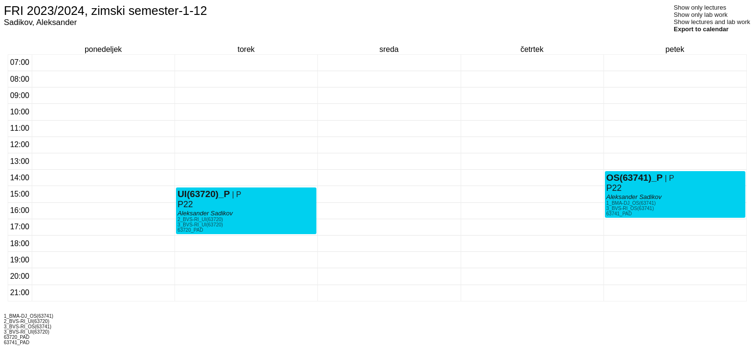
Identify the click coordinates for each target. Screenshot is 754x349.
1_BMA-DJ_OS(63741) (631, 203)
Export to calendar (701, 29)
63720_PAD (190, 230)
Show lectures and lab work (712, 21)
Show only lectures (700, 7)
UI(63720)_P (203, 194)
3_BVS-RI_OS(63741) (630, 208)
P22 (185, 204)
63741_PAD (619, 213)
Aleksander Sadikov (205, 213)
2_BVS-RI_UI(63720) (200, 219)
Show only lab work (701, 14)
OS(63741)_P (634, 178)
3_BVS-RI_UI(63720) (200, 224)
